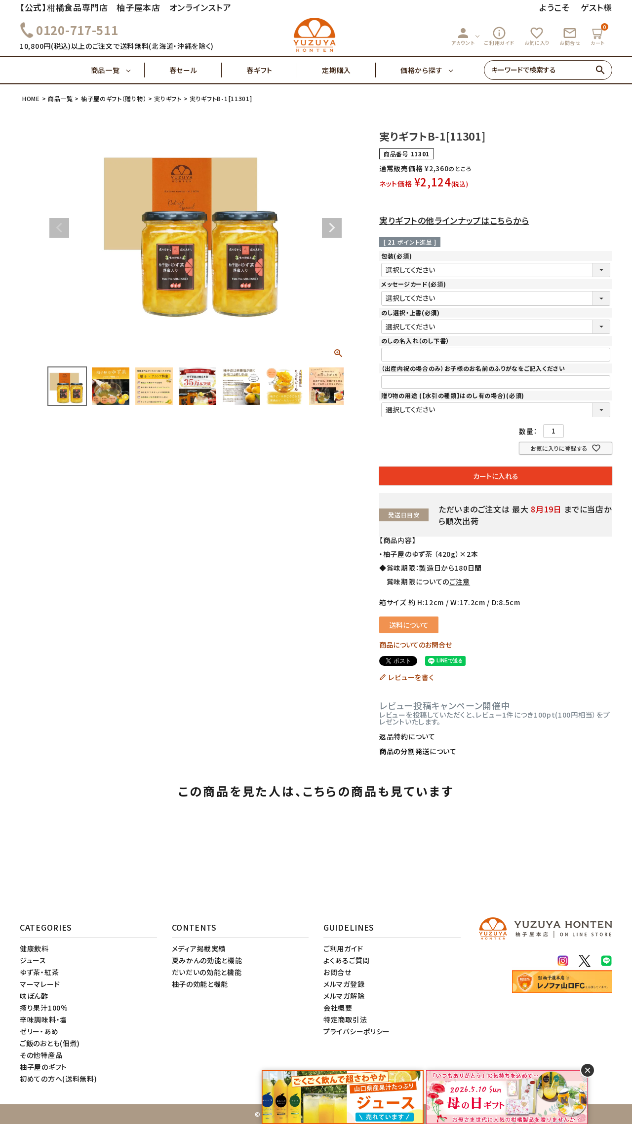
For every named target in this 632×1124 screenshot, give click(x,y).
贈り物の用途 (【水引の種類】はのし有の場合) (452, 395)
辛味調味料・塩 (43, 1019)
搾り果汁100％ (44, 1008)
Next (332, 228)
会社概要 (338, 1008)
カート (599, 34)
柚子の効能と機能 (200, 984)
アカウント (463, 36)
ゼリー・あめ (39, 1031)
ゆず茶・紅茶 (39, 972)
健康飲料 (34, 948)
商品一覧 (118, 70)
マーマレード (40, 984)
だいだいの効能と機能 (207, 972)
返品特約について (407, 736)
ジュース (33, 960)
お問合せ (570, 36)
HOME (31, 98)
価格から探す (421, 70)
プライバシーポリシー (356, 1031)
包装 (396, 256)
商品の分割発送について (418, 751)
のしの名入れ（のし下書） (415, 340)
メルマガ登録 (343, 984)
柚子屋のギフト (43, 1067)
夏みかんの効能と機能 (207, 960)
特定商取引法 (345, 1019)
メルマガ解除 (343, 996)
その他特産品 (41, 1055)
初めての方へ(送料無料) (58, 1079)
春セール (195, 70)
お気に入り (537, 36)
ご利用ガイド (499, 36)
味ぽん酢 (34, 996)
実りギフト (168, 98)
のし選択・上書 (410, 312)
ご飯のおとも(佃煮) (50, 1043)
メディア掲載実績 (199, 948)
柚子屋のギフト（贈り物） (113, 98)
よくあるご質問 (346, 960)
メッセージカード (413, 284)
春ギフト (271, 70)
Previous (59, 228)
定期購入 (349, 70)
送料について (409, 625)
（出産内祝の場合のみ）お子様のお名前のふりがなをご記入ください (473, 368)
